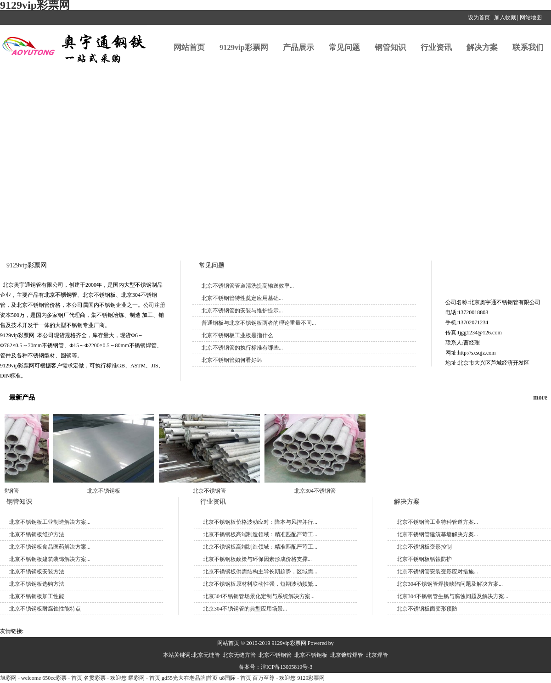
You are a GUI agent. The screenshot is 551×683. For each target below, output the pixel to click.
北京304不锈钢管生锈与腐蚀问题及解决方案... (452, 596)
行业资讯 (436, 47)
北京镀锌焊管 (346, 655)
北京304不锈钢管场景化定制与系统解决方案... (259, 596)
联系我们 (528, 47)
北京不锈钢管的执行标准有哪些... (242, 347)
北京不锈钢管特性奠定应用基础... (242, 298)
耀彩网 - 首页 (144, 678)
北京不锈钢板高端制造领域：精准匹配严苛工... (260, 534)
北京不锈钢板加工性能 (36, 596)
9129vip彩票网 (243, 47)
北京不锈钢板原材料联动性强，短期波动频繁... (260, 584)
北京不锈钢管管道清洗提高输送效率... (248, 286)
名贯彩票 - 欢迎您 (105, 678)
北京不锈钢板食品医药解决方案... (49, 547)
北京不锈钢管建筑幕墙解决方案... (437, 534)
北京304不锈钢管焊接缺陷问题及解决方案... (450, 584)
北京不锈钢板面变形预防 (427, 608)
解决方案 (482, 47)
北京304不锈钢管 (316, 491)
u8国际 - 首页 (235, 678)
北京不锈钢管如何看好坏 (232, 360)
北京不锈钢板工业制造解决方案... (49, 522)
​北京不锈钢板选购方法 (36, 584)
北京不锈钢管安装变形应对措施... (437, 571)
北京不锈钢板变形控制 (424, 547)
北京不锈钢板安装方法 (36, 571)
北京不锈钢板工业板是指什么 (237, 335)
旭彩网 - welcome (20, 678)
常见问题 (344, 47)
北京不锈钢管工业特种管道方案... (437, 522)
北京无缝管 (206, 655)
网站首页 (189, 47)
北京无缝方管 (239, 655)
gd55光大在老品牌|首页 (190, 678)
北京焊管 (377, 655)
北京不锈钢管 (60, 295)
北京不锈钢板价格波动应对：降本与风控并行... (260, 522)
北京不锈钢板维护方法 (36, 534)
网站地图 (531, 17)
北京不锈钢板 (105, 491)
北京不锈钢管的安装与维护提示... (242, 310)
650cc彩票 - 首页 (62, 678)
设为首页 (479, 17)
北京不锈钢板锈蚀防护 (424, 559)
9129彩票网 (311, 678)
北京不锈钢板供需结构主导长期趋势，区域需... (260, 571)
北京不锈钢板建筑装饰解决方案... (49, 559)
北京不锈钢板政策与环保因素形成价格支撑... (257, 559)
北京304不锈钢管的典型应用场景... (245, 608)
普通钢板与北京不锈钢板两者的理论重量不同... (259, 323)
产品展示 (298, 47)
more (540, 397)
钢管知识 (390, 47)
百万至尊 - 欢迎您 (274, 678)
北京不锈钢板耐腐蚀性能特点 (45, 608)
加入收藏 (505, 17)
